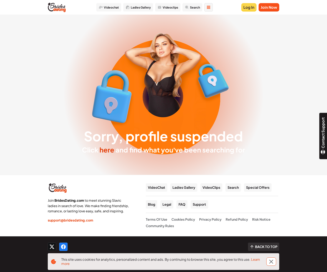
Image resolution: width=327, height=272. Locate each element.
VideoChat (156, 187)
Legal (166, 204)
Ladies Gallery (183, 187)
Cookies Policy (183, 219)
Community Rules (160, 226)
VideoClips (211, 187)
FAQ (182, 204)
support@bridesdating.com (70, 220)
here (106, 150)
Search (233, 187)
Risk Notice (261, 219)
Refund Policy (237, 219)
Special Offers (257, 187)
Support (199, 204)
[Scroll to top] (263, 247)
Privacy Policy (210, 219)
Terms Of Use (156, 219)
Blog (151, 204)
